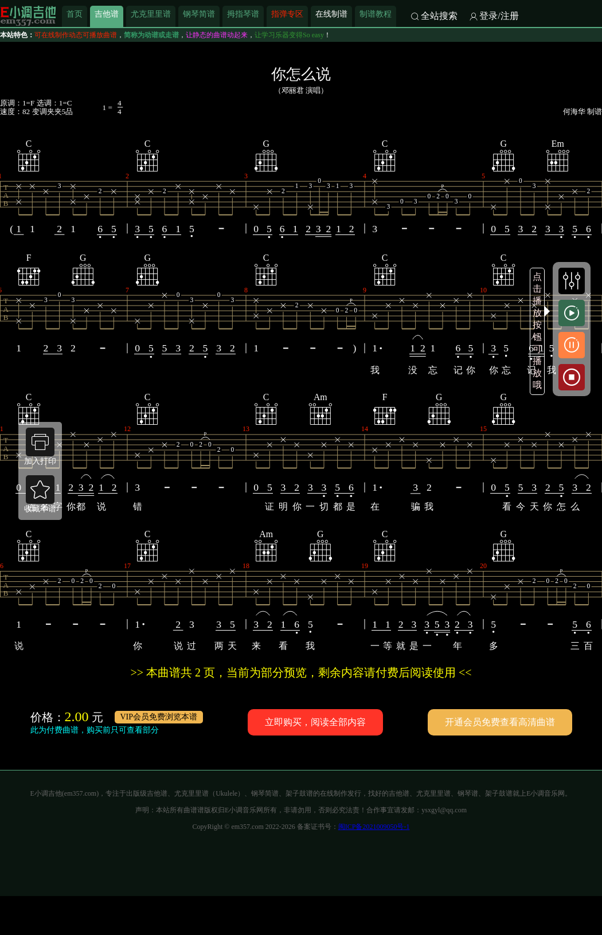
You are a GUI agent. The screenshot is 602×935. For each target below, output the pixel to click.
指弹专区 (287, 13)
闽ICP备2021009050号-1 (374, 827)
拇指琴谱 (243, 13)
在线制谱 (331, 13)
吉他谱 (107, 13)
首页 (75, 13)
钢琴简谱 (199, 13)
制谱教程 (375, 13)
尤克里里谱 (151, 13)
